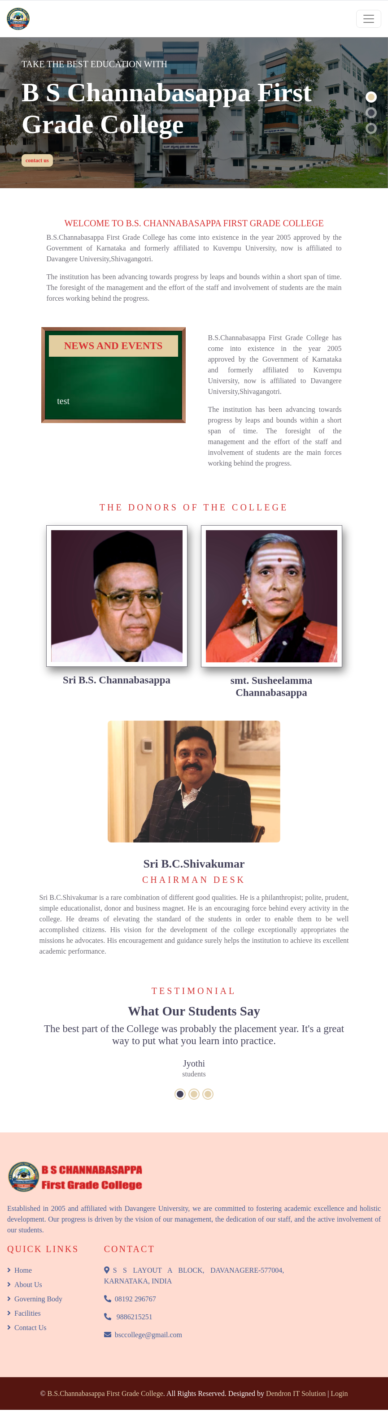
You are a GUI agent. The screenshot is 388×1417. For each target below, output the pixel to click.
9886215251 (128, 1317)
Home (19, 1270)
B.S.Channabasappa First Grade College (105, 1393)
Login (339, 1393)
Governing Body (34, 1299)
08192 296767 (130, 1299)
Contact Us (27, 1327)
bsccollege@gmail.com (143, 1335)
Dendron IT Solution (296, 1393)
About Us (24, 1284)
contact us (37, 160)
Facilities (24, 1313)
